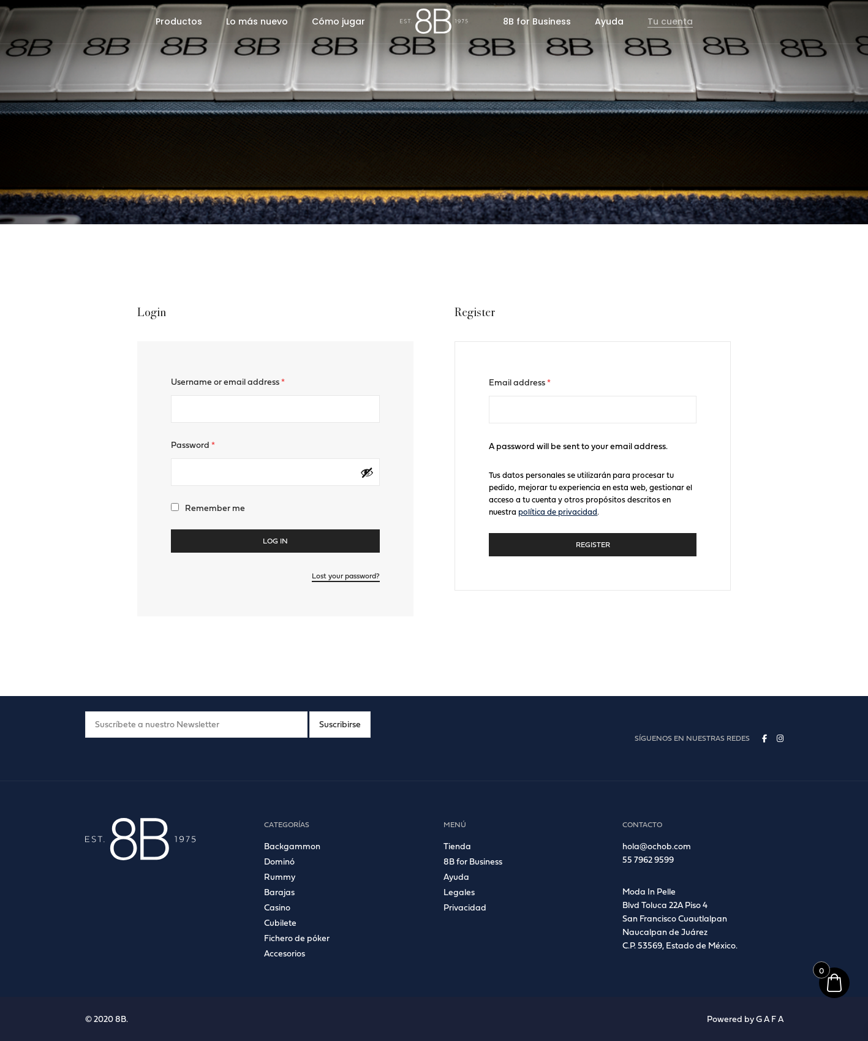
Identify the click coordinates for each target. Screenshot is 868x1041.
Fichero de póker (297, 937)
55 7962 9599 (648, 859)
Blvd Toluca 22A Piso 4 (665, 904)
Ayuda (456, 876)
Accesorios (284, 953)
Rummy (279, 876)
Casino (277, 907)
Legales (459, 891)
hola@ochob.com (656, 845)
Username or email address (228, 381)
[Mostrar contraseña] (367, 472)
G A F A (769, 1018)
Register (593, 544)
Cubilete (280, 922)
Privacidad (464, 907)
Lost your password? (346, 575)
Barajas (279, 891)
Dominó (279, 861)
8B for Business (472, 861)
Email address (520, 382)
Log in (275, 541)
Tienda (457, 845)
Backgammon (292, 845)
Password (193, 444)
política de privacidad (557, 511)
